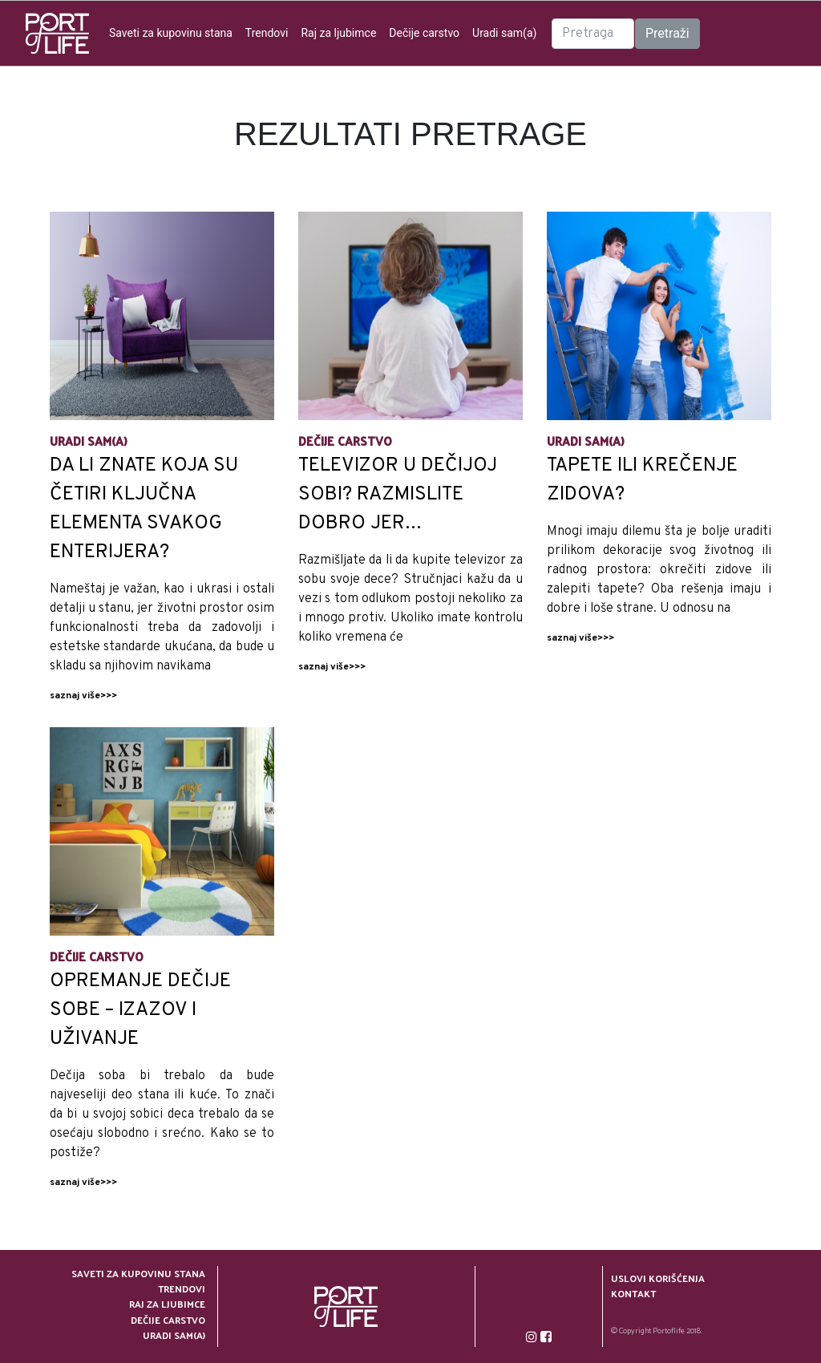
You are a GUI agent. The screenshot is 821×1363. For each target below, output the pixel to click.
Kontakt (633, 1293)
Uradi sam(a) (504, 32)
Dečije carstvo (424, 32)
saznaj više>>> (83, 696)
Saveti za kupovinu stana (171, 32)
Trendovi (267, 32)
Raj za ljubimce (338, 32)
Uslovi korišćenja (658, 1278)
